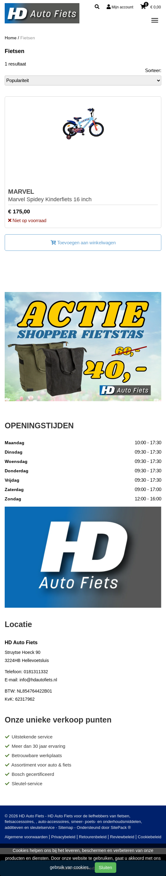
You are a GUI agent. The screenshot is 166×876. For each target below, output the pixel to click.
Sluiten (105, 867)
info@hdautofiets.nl (38, 679)
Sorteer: (153, 70)
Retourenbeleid (92, 837)
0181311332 (36, 671)
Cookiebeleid (149, 837)
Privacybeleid (63, 837)
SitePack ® (121, 827)
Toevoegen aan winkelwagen (83, 242)
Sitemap (65, 827)
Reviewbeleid (122, 837)
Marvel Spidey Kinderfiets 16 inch (50, 195)
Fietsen (27, 37)
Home (11, 37)
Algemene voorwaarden (26, 837)
